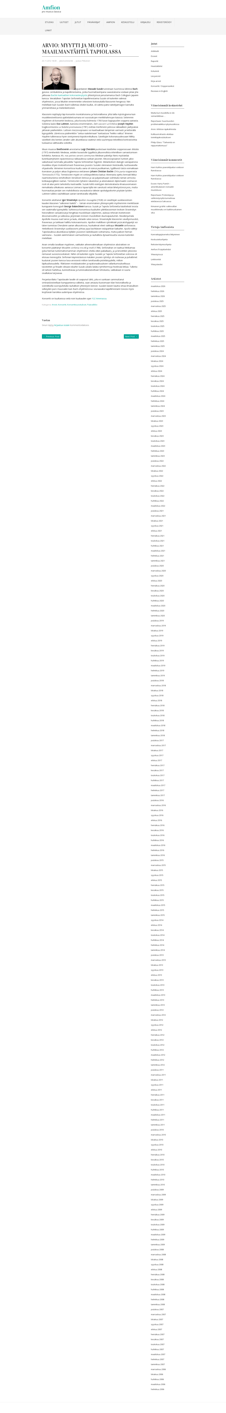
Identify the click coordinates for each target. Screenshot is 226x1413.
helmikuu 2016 (157, 850)
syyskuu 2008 (157, 1264)
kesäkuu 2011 (157, 1099)
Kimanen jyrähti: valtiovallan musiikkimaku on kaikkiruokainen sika (166, 209)
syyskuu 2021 (157, 525)
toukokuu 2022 (157, 495)
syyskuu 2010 (157, 1144)
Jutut (78, 22)
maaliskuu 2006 (158, 1384)
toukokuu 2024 (157, 386)
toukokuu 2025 (157, 326)
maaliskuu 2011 (158, 1114)
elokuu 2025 (156, 311)
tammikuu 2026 (158, 296)
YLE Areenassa (99, 298)
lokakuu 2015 (157, 870)
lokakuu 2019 (157, 630)
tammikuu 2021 (158, 560)
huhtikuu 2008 (157, 1289)
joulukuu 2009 (157, 1189)
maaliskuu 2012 (158, 1054)
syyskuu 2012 (157, 1025)
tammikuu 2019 (158, 675)
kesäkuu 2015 (157, 890)
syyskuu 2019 (157, 635)
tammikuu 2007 (158, 1364)
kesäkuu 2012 (157, 1039)
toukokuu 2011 (157, 1104)
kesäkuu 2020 (157, 590)
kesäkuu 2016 (157, 830)
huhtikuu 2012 (157, 1049)
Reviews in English (159, 91)
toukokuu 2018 (157, 715)
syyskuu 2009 (157, 1204)
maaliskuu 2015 (158, 905)
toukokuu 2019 (157, 655)
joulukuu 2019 (157, 620)
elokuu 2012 (156, 1030)
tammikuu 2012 (158, 1064)
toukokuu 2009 (157, 1224)
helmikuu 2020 (157, 610)
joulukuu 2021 (157, 510)
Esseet (154, 56)
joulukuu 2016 (157, 800)
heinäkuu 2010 (157, 1154)
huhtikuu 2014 (157, 940)
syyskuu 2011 (157, 1084)
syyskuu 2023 (157, 426)
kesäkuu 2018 (157, 710)
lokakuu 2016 (157, 810)
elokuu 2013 (156, 975)
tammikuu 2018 (158, 735)
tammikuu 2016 (158, 855)
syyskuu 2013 (157, 970)
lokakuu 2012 (157, 1020)
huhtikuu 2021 (157, 545)
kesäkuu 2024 (157, 381)
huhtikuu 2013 (157, 990)
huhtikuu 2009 (157, 1229)
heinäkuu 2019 (157, 645)
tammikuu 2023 (158, 456)
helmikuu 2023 (157, 451)
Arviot (54, 304)
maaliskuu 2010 (158, 1174)
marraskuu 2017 (158, 745)
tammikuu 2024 (158, 406)
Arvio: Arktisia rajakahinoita (163, 129)
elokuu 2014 (156, 925)
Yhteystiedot (156, 264)
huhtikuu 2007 (157, 1349)
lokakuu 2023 (157, 421)
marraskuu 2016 (158, 805)
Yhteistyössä (157, 254)
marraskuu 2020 (158, 570)
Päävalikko (92, 304)
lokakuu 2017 (157, 750)
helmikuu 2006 (157, 1389)
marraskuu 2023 (158, 416)
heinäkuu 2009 (157, 1214)
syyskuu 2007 (157, 1324)
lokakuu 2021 (157, 520)
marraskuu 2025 (158, 306)
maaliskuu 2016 (158, 845)
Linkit (48, 30)
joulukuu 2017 (157, 740)
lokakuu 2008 (157, 1259)
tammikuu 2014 (158, 950)
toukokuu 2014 (157, 935)
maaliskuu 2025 (158, 336)
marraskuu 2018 (158, 685)
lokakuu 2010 (157, 1139)
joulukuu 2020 (157, 565)
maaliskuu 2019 (158, 665)
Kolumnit (155, 71)
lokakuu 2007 (157, 1319)
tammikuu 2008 (158, 1304)
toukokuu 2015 (157, 895)
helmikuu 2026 (157, 291)
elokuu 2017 (156, 760)
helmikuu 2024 (157, 401)
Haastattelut (156, 66)
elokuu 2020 (156, 580)
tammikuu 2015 (158, 915)
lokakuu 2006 (157, 1374)
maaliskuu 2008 (158, 1294)
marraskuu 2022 (158, 465)
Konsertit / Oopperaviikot (162, 86)
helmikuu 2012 (157, 1059)
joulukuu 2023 (157, 411)
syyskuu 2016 (157, 815)
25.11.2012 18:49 (49, 60)
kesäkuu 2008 (157, 1279)
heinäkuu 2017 (157, 765)
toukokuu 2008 (157, 1284)
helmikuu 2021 (157, 555)
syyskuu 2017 (157, 755)
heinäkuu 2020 (157, 585)
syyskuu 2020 (157, 575)
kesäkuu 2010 (157, 1159)
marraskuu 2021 (158, 515)
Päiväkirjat (93, 22)
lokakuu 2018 (157, 690)
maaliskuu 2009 (158, 1234)
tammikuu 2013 (158, 1005)
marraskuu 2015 (158, 865)
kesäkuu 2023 (157, 436)
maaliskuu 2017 (158, 785)
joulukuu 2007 (157, 1309)
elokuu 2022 (156, 480)
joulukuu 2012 (157, 1010)
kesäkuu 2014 (157, 930)
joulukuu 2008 (157, 1249)
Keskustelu (127, 22)
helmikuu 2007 (157, 1359)
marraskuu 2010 (158, 1134)
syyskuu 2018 (157, 695)
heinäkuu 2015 (157, 885)
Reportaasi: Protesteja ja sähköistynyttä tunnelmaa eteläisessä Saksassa (163, 198)
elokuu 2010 (156, 1149)
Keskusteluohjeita (159, 239)
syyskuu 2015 (157, 875)
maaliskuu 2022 (158, 505)
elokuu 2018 (156, 700)
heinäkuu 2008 (157, 1274)
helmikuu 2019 (157, 670)
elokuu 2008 (156, 1269)
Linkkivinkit (156, 259)
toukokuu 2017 (157, 775)
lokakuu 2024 (157, 361)
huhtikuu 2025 (157, 331)
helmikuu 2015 (157, 910)
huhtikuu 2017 (157, 780)
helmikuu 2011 (157, 1119)
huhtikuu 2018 (157, 720)
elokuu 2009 (156, 1209)
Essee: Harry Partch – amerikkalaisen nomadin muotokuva (162, 186)
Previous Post (51, 336)
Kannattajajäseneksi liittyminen (165, 234)
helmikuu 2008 (157, 1299)
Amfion (51, 7)
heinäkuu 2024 (157, 376)
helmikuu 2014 (157, 945)
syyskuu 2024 (157, 366)
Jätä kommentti (66, 60)
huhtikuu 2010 (157, 1169)
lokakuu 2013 (157, 965)
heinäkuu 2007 (157, 1334)
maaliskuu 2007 (158, 1354)
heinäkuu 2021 (157, 535)
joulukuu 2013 (157, 955)
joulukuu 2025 (157, 301)
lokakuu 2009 (157, 1199)
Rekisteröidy (164, 22)
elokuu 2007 (156, 1329)
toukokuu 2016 (157, 835)
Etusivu (49, 22)
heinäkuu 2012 (157, 1035)
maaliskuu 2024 (158, 396)
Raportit (154, 61)
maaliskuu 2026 (158, 286)
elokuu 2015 (156, 880)
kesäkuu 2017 (157, 770)
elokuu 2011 (156, 1089)
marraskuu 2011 (158, 1074)
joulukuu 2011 (157, 1069)
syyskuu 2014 (157, 920)
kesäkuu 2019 (157, 650)
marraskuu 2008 (158, 1254)
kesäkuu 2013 (157, 980)
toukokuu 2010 (157, 1164)
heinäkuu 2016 (157, 825)
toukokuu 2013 (157, 985)
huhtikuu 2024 (157, 391)
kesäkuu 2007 (157, 1339)
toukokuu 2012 (157, 1044)
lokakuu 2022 (157, 470)
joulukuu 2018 (157, 680)
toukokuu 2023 (157, 441)
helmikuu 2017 (157, 790)
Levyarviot (155, 76)
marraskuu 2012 (158, 1015)
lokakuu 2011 (157, 1079)
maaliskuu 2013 (158, 995)
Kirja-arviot (156, 81)
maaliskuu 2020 (158, 605)
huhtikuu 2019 (157, 660)
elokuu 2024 (156, 371)
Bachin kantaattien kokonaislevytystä (69, 95)
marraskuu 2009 (158, 1194)
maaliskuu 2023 (158, 446)
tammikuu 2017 (158, 795)
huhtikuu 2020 (157, 600)
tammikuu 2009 (158, 1244)
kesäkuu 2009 (157, 1219)
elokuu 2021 (156, 530)
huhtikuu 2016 (157, 840)
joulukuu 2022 (157, 461)
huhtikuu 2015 (157, 900)
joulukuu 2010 (157, 1129)
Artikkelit (155, 51)
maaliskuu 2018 (158, 725)
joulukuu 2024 (157, 351)
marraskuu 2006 (158, 1369)
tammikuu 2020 (158, 615)
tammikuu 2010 (158, 1184)
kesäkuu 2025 (157, 321)
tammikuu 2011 (158, 1124)
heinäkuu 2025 (157, 316)
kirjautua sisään (62, 325)
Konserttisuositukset (76, 304)
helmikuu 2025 (157, 341)
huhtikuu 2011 (157, 1109)
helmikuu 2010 (157, 1179)
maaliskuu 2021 (158, 550)
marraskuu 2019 (158, 625)
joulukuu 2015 (157, 860)
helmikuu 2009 (157, 1239)
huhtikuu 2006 (157, 1379)
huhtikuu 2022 (157, 500)
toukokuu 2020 (157, 595)
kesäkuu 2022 (157, 490)
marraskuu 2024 (158, 356)
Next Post (131, 336)
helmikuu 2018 (157, 730)
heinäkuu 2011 (157, 1094)
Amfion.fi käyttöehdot (161, 249)
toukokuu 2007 (157, 1344)
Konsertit (62, 304)
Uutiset (64, 22)
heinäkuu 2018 (157, 705)
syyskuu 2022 (157, 475)
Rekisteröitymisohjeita (161, 244)
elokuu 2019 (156, 640)
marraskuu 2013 (158, 960)
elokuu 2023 (156, 431)
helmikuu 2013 (157, 1000)
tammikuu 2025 (158, 346)
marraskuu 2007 (158, 1314)
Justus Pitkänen (83, 60)
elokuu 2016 (156, 820)
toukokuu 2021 (157, 540)
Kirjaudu (145, 22)
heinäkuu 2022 (157, 485)
